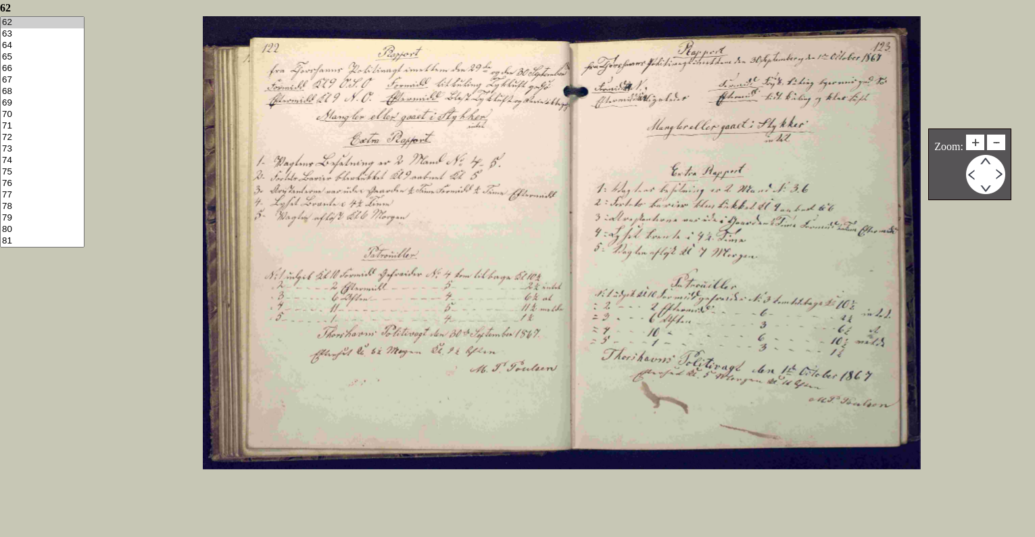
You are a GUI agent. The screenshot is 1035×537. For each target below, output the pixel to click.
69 (42, 103)
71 (42, 126)
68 (42, 91)
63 (42, 34)
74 (42, 160)
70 (42, 114)
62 (42, 22)
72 (42, 137)
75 (42, 172)
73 (42, 149)
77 (42, 195)
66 (42, 68)
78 (42, 206)
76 (42, 183)
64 (42, 45)
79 (42, 218)
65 (42, 57)
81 (42, 241)
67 (42, 80)
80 (42, 229)
